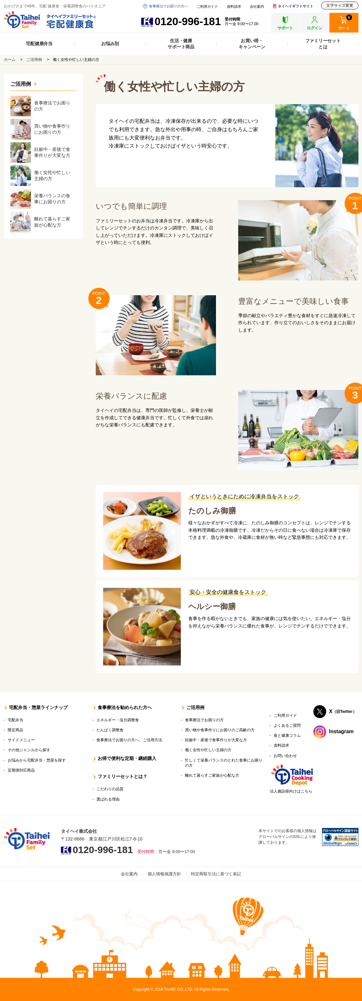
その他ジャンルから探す (29, 750)
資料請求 (234, 6)
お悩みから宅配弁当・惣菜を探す (37, 760)
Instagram (341, 731)
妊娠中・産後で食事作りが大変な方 (216, 740)
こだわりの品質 (109, 789)
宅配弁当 (15, 720)
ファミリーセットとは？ (122, 776)
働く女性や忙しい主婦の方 (208, 750)
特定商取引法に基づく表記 (216, 873)
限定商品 (15, 730)
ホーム (9, 59)
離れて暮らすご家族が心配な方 (212, 775)
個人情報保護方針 (164, 873)
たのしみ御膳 (212, 510)
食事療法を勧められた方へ (125, 707)
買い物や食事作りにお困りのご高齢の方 (220, 730)
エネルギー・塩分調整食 (117, 720)
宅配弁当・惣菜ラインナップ (38, 707)
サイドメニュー (21, 740)
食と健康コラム (287, 735)
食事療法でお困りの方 (204, 720)
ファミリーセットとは (323, 43)
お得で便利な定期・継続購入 (127, 758)
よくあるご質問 (287, 725)
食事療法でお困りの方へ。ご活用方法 (129, 740)
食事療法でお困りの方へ (168, 6)
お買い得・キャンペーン (252, 43)
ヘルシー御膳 (212, 606)
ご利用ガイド (207, 6)
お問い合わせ (285, 755)
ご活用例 (34, 59)
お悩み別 (110, 43)
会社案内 (257, 6)
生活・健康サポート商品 (181, 43)
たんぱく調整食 (109, 730)
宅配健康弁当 (39, 43)
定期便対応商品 (21, 770)
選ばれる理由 (108, 799)
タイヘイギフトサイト (295, 6)
